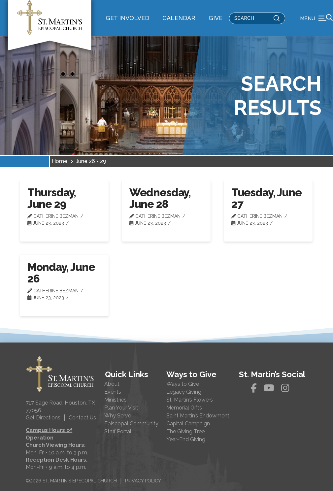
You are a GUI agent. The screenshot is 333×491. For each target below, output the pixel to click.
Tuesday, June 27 (266, 198)
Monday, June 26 (61, 273)
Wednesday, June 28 (160, 198)
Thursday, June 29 (51, 198)
